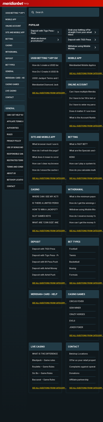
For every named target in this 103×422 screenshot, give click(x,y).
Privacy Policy (14, 141)
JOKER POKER (76, 327)
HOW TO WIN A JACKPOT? (45, 209)
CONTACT (9, 97)
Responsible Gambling (15, 154)
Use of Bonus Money (15, 147)
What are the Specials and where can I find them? (82, 150)
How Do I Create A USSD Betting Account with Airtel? (45, 71)
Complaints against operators (82, 366)
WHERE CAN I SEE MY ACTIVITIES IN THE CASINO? (45, 196)
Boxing (72, 268)
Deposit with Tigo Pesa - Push (45, 255)
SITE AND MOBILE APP (14, 32)
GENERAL (9, 71)
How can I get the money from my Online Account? (82, 222)
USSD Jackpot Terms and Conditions (45, 78)
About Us (11, 173)
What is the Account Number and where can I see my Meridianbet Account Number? (82, 117)
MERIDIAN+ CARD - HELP (15, 78)
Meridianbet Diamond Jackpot (45, 84)
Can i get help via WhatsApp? (15, 115)
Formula (73, 275)
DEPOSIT (9, 58)
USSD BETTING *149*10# (15, 13)
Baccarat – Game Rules (43, 379)
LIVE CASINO (10, 91)
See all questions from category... (49, 93)
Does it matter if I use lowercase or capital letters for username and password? (82, 111)
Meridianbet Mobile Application (82, 65)
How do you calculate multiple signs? (82, 170)
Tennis (72, 255)
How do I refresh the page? (45, 150)
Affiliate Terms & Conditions (15, 121)
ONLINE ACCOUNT (13, 26)
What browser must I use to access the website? (45, 144)
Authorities (13, 128)
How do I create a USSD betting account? (45, 65)
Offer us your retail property (82, 360)
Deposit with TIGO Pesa (43, 249)
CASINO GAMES (12, 84)
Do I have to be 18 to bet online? (82, 98)
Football (73, 249)
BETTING (9, 39)
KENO (72, 157)
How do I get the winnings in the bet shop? (82, 203)
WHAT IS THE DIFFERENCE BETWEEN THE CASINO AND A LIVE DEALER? (45, 353)
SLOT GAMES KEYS (41, 216)
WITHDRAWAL (11, 52)
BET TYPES (10, 65)
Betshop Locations (15, 180)
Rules (10, 134)
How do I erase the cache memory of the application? (45, 170)
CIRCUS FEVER (76, 301)
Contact (11, 186)
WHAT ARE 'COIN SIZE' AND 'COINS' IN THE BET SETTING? (45, 222)
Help (16, 3)
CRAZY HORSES (77, 314)
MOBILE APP (10, 19)
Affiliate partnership (78, 379)
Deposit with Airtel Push (43, 275)
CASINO (8, 45)
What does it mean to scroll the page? (45, 157)
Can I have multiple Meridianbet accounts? (82, 91)
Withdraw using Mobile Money (82, 209)
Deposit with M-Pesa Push (45, 262)
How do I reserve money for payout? (82, 216)
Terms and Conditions (15, 167)
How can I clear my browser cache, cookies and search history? (45, 163)
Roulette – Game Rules (43, 366)
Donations (74, 373)
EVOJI (72, 321)
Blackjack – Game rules (43, 360)
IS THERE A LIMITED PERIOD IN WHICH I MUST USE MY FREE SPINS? (45, 203)
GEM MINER (75, 308)
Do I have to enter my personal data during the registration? (82, 104)
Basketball (74, 262)
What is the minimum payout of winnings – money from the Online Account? (82, 196)
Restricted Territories (15, 160)
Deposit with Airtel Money (44, 268)
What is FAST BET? (78, 144)
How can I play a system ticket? (82, 163)
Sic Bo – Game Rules (42, 373)
